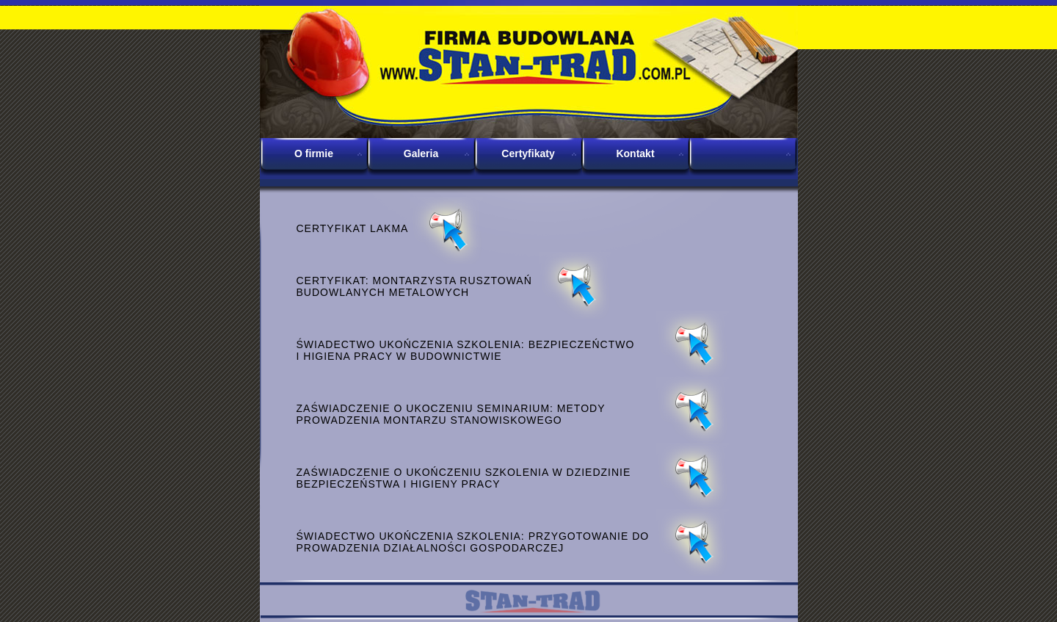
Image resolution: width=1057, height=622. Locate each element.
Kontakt (635, 153)
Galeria (421, 153)
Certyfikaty (527, 153)
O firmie (313, 153)
